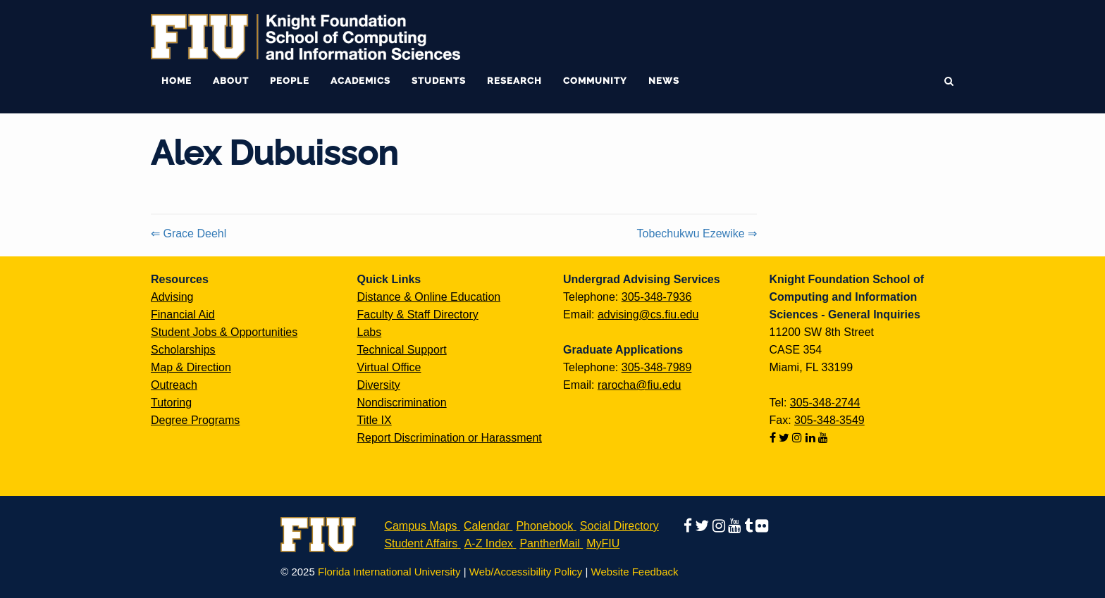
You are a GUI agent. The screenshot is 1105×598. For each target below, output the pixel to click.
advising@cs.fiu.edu (648, 314)
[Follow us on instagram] (798, 438)
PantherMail (549, 543)
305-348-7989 (657, 367)
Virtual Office (389, 367)
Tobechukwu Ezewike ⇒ (697, 233)
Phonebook (544, 526)
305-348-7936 (657, 297)
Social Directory (619, 526)
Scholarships (183, 350)
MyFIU (602, 543)
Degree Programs (195, 420)
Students (439, 80)
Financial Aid (183, 314)
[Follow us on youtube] (823, 438)
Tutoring (171, 403)
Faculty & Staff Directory (418, 314)
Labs (369, 332)
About (231, 80)
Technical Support (402, 350)
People (289, 80)
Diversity (378, 385)
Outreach (174, 385)
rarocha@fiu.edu (639, 385)
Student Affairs (420, 543)
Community (595, 80)
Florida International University (389, 572)
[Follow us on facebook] (774, 438)
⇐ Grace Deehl (188, 233)
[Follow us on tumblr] (749, 526)
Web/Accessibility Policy (526, 572)
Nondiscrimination (402, 403)
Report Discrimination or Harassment (449, 438)
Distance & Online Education (429, 297)
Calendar (487, 526)
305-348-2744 (825, 403)
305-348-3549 (829, 420)
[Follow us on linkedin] (811, 438)
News (663, 80)
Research (514, 80)
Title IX (374, 420)
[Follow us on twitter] (785, 438)
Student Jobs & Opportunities (224, 332)
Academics (360, 80)
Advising (172, 297)
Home (176, 80)
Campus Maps (420, 526)
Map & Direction (191, 367)
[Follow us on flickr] (761, 526)
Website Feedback (635, 572)
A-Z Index (488, 543)
